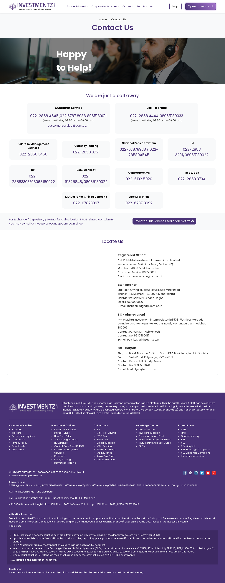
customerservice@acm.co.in (68, 125)
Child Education (106, 442)
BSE (183, 439)
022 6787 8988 (73, 115)
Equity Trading (62, 459)
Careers (16, 432)
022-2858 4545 (44, 115)
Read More (15, 525)
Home (103, 19)
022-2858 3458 (33, 154)
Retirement (103, 439)
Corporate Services (104, 6)
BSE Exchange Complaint (195, 449)
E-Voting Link (188, 446)
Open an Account (201, 6)
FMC (183, 432)
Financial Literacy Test (151, 436)
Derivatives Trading (65, 462)
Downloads (18, 446)
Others (127, 6)
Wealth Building (106, 449)
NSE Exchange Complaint (195, 452)
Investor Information (192, 456)
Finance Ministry (190, 436)
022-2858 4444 (144, 115)
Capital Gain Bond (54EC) (69, 446)
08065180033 (171, 115)
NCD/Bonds (61, 442)
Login (175, 6)
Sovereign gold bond (66, 439)
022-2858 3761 (86, 152)
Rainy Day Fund (105, 456)
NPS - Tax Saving (106, 432)
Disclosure (18, 449)
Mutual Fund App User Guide (155, 442)
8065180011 (97, 115)
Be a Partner (145, 6)
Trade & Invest (76, 6)
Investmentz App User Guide (154, 439)
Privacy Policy (19, 442)
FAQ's (142, 446)
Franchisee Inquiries (23, 436)
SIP (98, 429)
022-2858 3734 (191, 179)
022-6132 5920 (139, 179)
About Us (17, 429)
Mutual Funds (62, 432)
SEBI (183, 429)
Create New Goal (106, 459)
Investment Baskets (65, 429)
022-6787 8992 (139, 203)
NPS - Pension (104, 446)
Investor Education (149, 432)
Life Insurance (104, 452)
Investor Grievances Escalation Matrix (164, 221)
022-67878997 (86, 203)
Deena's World (147, 429)
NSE (183, 442)
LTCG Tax (102, 436)
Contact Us (18, 439)
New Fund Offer (62, 436)
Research (59, 456)
